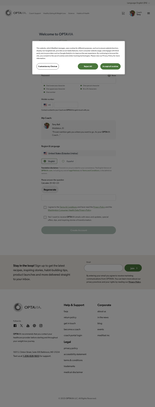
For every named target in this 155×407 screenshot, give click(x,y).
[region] (78, 58)
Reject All (88, 66)
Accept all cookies (110, 66)
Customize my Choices (47, 66)
